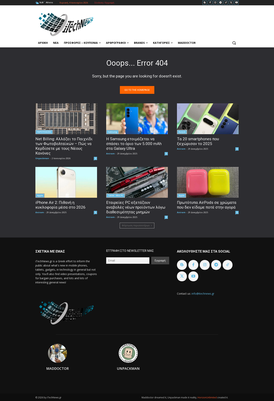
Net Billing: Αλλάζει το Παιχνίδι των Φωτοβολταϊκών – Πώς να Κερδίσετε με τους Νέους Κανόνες (63, 146)
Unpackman (42, 158)
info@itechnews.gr (203, 293)
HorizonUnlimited (207, 397)
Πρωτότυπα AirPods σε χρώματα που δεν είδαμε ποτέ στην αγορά (206, 205)
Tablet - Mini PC (115, 195)
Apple (40, 195)
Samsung (112, 132)
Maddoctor (57, 368)
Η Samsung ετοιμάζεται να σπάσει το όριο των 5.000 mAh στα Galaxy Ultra (134, 144)
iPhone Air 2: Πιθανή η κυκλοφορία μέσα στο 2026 (60, 205)
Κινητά (182, 132)
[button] (234, 42)
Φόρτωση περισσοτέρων (137, 225)
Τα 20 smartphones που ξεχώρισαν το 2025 (198, 141)
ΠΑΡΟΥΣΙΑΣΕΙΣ (44, 132)
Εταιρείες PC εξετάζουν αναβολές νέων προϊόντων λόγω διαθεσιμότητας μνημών (135, 207)
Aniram (110, 153)
